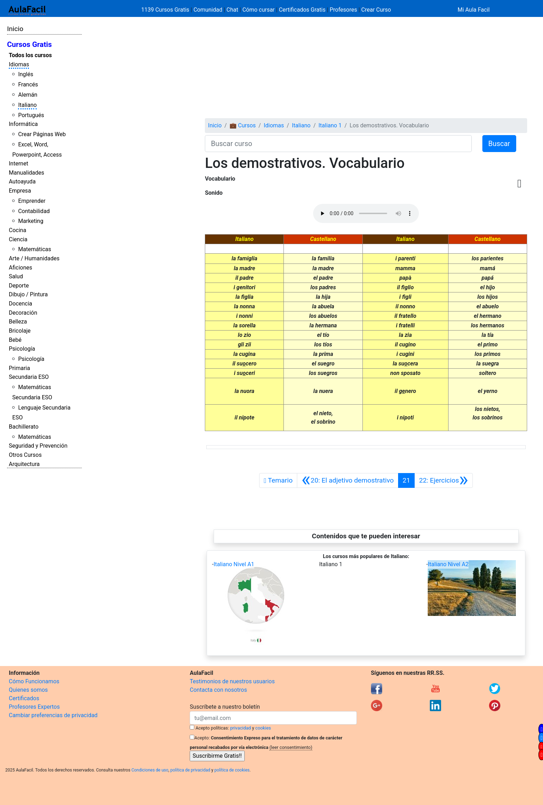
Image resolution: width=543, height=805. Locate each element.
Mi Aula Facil (474, 9)
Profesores (343, 9)
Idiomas (19, 64)
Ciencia (18, 239)
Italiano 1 (330, 125)
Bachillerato (23, 426)
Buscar (499, 143)
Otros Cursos (25, 455)
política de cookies (232, 770)
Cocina (17, 230)
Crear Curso (376, 9)
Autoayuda (22, 181)
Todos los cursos (30, 55)
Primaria (19, 368)
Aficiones (20, 267)
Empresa (20, 190)
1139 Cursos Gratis (166, 9)
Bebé (15, 340)
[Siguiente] (443, 480)
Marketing (30, 221)
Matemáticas (34, 249)
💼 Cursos (243, 125)
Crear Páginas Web (42, 134)
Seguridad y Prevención (38, 445)
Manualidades (26, 172)
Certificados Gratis (302, 9)
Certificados (24, 698)
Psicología (22, 348)
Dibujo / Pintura (28, 294)
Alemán (27, 94)
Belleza (18, 321)
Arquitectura (24, 464)
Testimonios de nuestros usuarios (232, 681)
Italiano (27, 105)
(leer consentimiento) (290, 747)
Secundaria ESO (29, 377)
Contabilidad (34, 211)
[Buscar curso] (338, 143)
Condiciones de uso (150, 770)
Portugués (31, 115)
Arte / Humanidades (34, 258)
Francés (28, 84)
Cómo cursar (258, 9)
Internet (18, 163)
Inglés (25, 74)
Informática (23, 124)
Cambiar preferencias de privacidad (53, 715)
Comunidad (208, 9)
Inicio (15, 29)
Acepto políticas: (212, 728)
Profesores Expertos (34, 706)
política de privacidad (190, 770)
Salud (16, 276)
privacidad (240, 728)
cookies (263, 728)
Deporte (19, 285)
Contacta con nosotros (218, 689)
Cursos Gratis (29, 44)
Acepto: (201, 737)
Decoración (23, 312)
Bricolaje (20, 330)
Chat (232, 9)
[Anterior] (347, 480)
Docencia (20, 303)
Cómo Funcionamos (34, 681)
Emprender (31, 201)
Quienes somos (28, 689)
